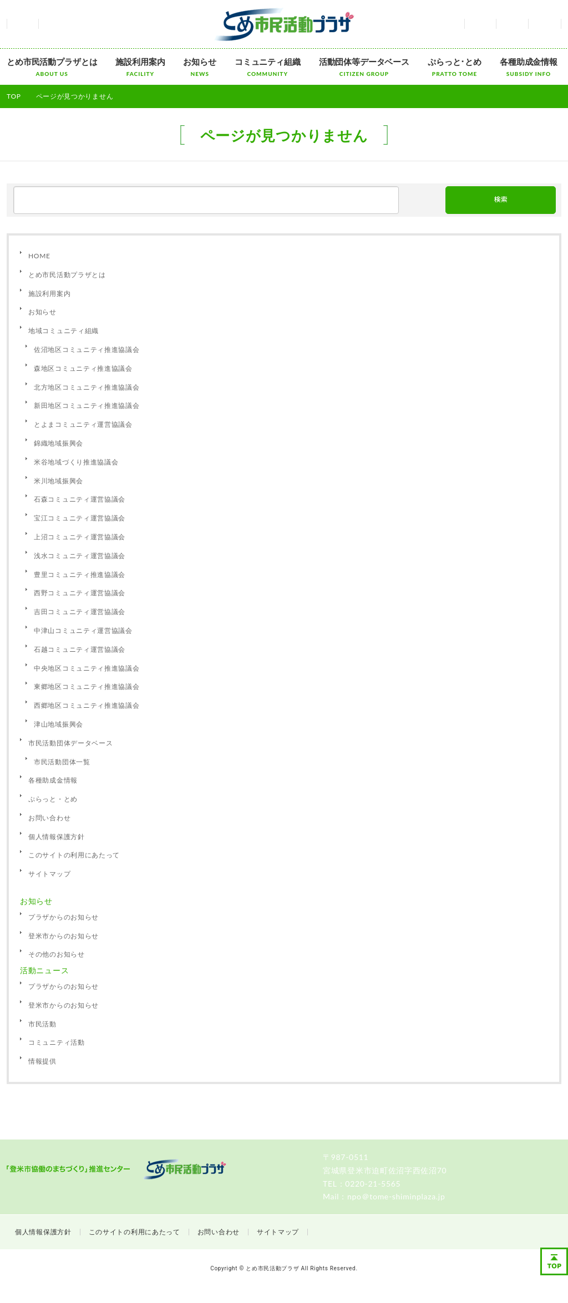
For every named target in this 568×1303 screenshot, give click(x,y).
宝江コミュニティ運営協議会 (79, 518)
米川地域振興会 (58, 481)
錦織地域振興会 (58, 443)
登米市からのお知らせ (63, 936)
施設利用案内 (140, 67)
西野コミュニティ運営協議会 (79, 593)
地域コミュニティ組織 (63, 330)
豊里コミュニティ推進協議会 (79, 574)
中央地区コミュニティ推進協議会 (87, 668)
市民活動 (42, 1024)
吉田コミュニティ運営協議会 (79, 611)
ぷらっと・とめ (53, 799)
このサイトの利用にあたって (74, 855)
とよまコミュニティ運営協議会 (83, 424)
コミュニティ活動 (56, 1042)
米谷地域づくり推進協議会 (76, 462)
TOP (14, 96)
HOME (39, 256)
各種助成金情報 (528, 67)
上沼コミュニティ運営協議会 (79, 537)
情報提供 (42, 1061)
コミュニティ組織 (268, 67)
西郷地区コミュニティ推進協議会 (87, 705)
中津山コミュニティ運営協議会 (83, 630)
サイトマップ (545, 24)
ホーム (22, 24)
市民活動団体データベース (70, 743)
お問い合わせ (512, 24)
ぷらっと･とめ (454, 67)
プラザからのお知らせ (63, 917)
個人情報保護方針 (56, 836)
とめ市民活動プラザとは (52, 67)
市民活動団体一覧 (62, 762)
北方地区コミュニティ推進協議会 (87, 387)
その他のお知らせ (56, 954)
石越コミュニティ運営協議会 (79, 649)
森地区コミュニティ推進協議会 (83, 368)
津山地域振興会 (58, 724)
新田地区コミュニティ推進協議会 (87, 405)
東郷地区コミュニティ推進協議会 (87, 686)
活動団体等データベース (364, 67)
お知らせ (199, 67)
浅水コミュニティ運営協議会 (79, 555)
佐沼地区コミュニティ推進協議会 (87, 349)
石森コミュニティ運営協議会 (79, 499)
